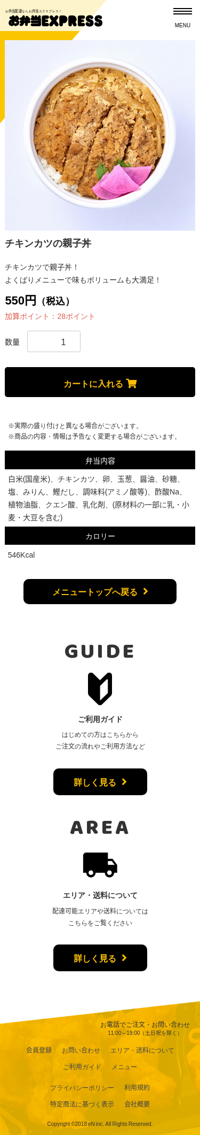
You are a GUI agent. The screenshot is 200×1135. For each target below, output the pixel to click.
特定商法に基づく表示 (82, 1104)
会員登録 (39, 1050)
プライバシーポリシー (82, 1087)
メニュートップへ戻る (95, 591)
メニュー (124, 1066)
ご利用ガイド (82, 1066)
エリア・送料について (142, 1050)
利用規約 (137, 1087)
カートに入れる (93, 383)
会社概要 (137, 1104)
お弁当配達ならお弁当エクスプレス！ (33, 11)
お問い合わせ (81, 1050)
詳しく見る (95, 781)
